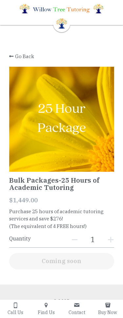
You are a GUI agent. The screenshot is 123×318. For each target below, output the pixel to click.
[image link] (61, 23)
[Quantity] (93, 239)
